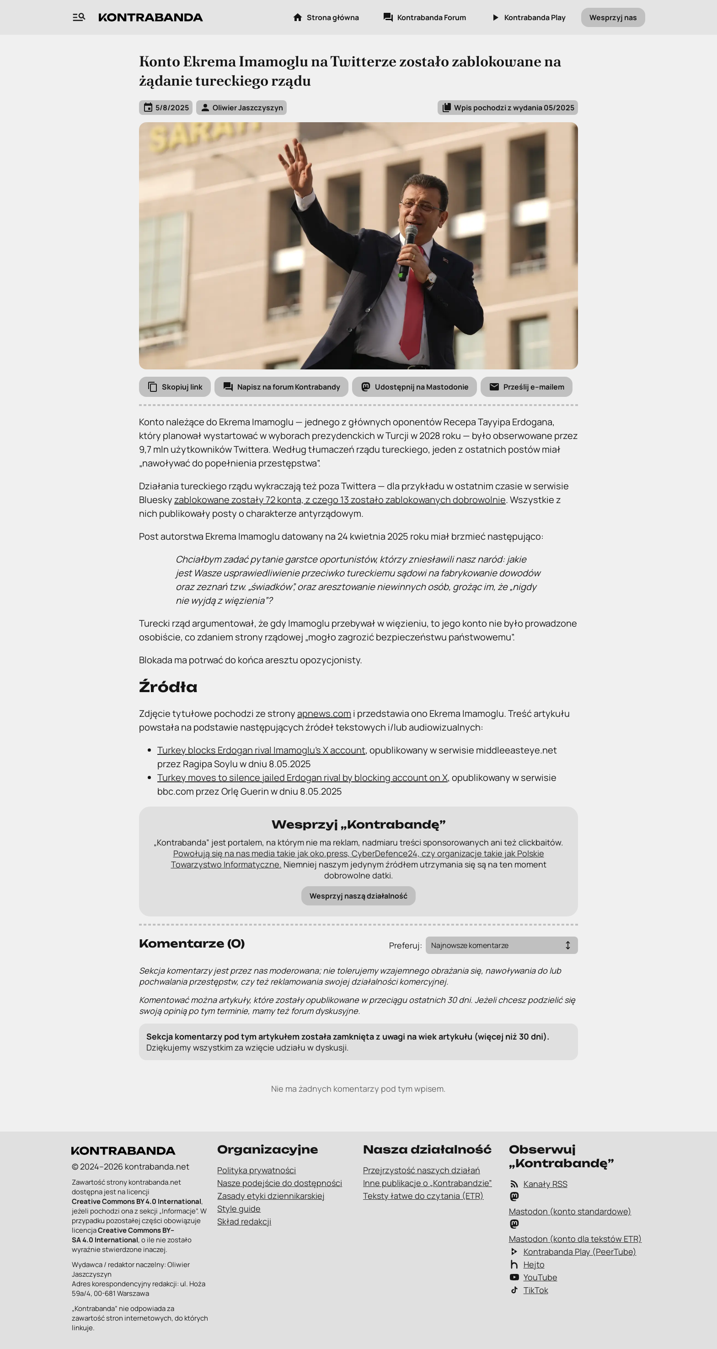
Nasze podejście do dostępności (279, 1182)
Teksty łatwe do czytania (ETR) (423, 1195)
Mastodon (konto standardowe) (570, 1204)
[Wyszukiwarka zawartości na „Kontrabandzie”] (79, 17)
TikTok (528, 1289)
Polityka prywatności (256, 1170)
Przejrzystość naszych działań (421, 1170)
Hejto (527, 1264)
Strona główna (325, 17)
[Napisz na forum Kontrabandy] (281, 387)
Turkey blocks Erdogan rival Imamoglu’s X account (261, 750)
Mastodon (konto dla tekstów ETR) (575, 1231)
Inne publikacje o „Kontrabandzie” (427, 1182)
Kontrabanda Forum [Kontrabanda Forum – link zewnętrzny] (424, 17)
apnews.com (324, 713)
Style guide (239, 1208)
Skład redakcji (244, 1221)
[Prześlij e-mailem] (527, 387)
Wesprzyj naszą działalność (358, 896)
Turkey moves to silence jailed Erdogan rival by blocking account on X (302, 777)
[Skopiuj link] (175, 387)
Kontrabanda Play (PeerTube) (573, 1251)
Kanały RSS (538, 1183)
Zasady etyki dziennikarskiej (271, 1195)
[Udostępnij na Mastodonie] (414, 387)
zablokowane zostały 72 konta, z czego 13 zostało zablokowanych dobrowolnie (340, 499)
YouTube (533, 1277)
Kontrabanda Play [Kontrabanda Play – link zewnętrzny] (528, 17)
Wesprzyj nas (613, 17)
